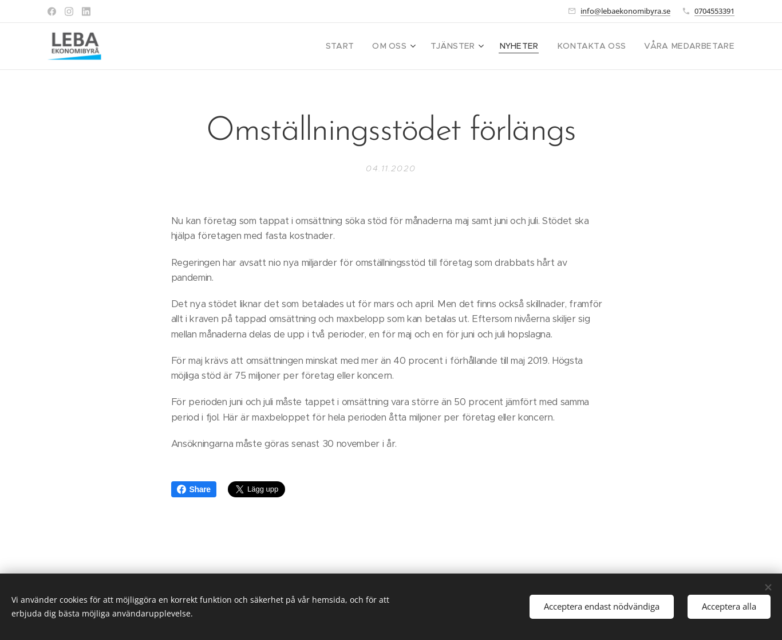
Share (194, 489)
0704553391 (714, 11)
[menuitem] (367, 46)
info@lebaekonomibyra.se (625, 11)
